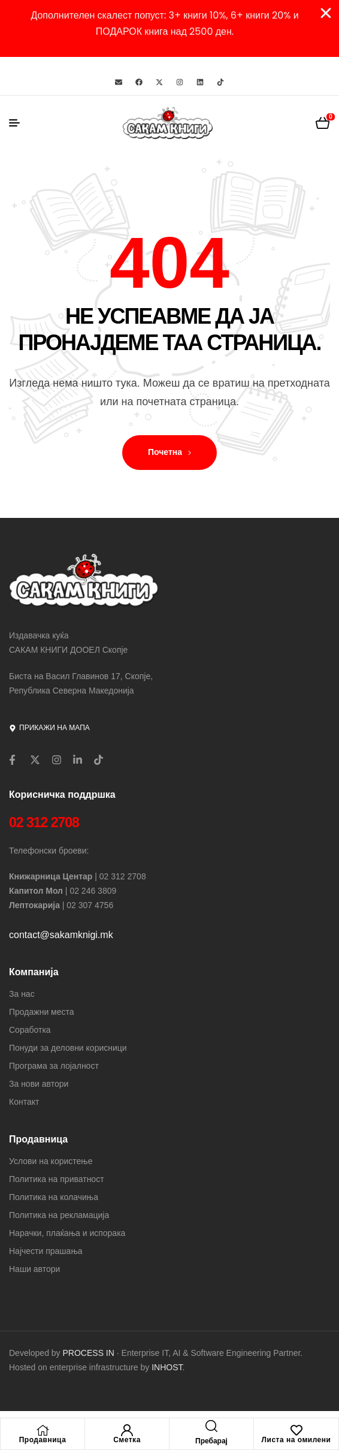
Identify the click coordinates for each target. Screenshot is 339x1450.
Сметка (127, 1440)
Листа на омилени (296, 1440)
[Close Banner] (326, 13)
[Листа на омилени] (296, 1430)
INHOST (167, 1367)
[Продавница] (43, 1430)
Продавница (42, 1440)
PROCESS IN (90, 1353)
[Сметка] (127, 1430)
